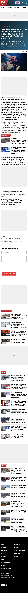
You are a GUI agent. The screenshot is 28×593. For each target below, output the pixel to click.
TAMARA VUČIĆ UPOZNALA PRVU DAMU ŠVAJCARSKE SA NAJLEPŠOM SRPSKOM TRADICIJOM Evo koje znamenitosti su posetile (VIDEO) (19, 403)
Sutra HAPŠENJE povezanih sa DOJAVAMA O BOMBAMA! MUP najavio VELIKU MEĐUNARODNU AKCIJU (18, 150)
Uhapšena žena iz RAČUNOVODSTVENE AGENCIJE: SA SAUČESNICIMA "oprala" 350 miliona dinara (19, 325)
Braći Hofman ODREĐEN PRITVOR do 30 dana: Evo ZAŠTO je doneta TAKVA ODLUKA (18, 342)
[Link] (24, 51)
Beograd (9, 7)
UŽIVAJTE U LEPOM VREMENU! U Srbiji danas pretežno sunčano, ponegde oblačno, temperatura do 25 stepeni (18, 471)
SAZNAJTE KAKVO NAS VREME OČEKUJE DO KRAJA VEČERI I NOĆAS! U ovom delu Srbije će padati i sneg (19, 529)
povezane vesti (6, 310)
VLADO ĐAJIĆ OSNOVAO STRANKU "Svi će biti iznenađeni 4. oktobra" (18, 436)
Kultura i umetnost (6, 568)
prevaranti (17, 238)
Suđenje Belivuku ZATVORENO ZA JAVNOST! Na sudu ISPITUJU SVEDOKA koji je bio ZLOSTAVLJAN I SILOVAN (19, 316)
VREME (3, 465)
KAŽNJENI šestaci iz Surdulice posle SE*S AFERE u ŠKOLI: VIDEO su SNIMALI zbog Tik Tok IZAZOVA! (19, 141)
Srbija (2, 7)
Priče (2, 559)
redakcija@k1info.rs (8, 575)
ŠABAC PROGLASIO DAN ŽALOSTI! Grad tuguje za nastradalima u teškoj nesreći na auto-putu (18, 378)
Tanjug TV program (19, 550)
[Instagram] (4, 585)
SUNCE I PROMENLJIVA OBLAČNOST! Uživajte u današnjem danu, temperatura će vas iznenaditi (18, 520)
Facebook (14, 241)
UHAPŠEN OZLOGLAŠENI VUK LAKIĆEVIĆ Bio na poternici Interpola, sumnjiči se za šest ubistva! (19, 412)
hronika (11, 238)
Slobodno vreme (5, 562)
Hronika (23, 7)
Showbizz (3, 556)
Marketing (17, 553)
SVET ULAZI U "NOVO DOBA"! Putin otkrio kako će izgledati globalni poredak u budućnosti (19, 395)
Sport (2, 553)
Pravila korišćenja (19, 541)
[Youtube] (6, 585)
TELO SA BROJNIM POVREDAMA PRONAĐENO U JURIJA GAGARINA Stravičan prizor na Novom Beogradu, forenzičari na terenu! (19, 429)
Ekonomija (4, 550)
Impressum (17, 544)
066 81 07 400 (6, 573)
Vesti (2, 26)
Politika (16, 7)
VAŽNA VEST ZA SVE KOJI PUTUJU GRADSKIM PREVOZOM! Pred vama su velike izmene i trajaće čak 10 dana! (19, 387)
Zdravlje (3, 547)
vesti (6, 238)
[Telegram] (26, 51)
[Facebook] (7, 142)
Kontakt (16, 556)
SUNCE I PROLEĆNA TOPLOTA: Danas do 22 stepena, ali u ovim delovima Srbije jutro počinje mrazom (18, 504)
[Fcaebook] (21, 51)
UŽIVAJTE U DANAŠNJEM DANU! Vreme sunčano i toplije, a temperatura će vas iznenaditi (18, 496)
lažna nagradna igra (6, 241)
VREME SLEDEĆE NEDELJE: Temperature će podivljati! (18, 511)
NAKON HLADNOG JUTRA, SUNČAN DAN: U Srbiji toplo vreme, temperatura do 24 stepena (19, 480)
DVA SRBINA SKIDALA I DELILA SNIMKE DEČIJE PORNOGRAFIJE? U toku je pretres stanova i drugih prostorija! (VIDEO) (18, 420)
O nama (16, 547)
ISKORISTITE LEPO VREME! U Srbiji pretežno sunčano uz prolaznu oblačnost (18, 487)
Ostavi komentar (9, 273)
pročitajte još (5, 135)
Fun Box (3, 565)
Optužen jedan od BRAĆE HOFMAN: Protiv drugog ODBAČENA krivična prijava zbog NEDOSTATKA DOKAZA (19, 333)
